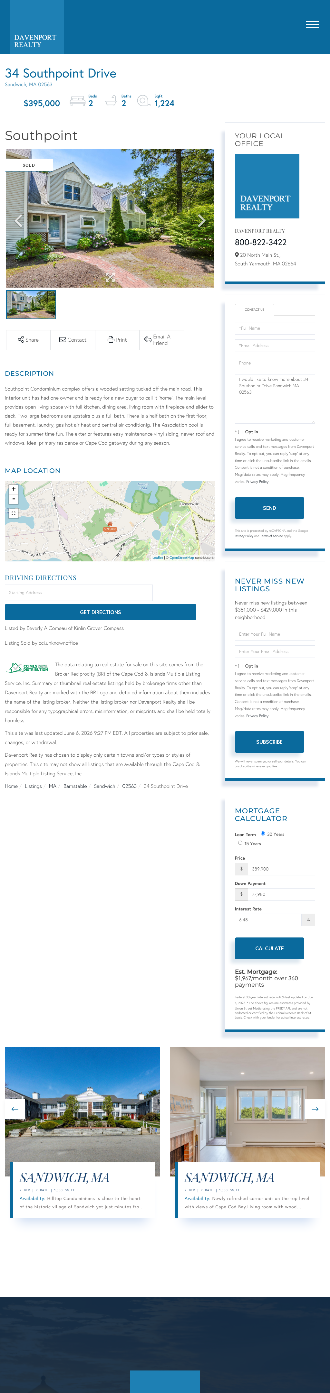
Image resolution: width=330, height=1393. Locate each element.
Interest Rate (248, 909)
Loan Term (245, 835)
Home (11, 767)
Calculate (269, 949)
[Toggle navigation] (312, 23)
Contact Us (254, 310)
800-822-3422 (261, 242)
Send (269, 508)
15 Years (249, 844)
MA (52, 767)
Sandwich (104, 767)
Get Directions (185, 593)
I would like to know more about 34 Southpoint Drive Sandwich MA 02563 (275, 400)
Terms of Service (271, 537)
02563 (129, 767)
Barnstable (75, 767)
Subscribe (269, 742)
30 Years (273, 835)
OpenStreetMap (182, 558)
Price (240, 858)
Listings (33, 767)
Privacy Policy (257, 482)
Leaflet (157, 558)
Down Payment (250, 884)
